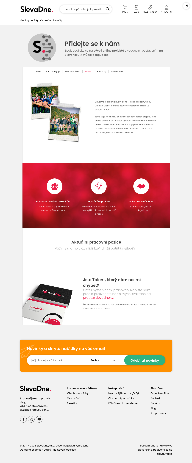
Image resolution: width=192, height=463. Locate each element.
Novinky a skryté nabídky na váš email (66, 349)
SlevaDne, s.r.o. (46, 446)
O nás (38, 71)
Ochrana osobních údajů (35, 450)
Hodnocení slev (72, 71)
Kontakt (155, 398)
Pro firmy (101, 71)
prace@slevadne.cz (98, 298)
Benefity (57, 20)
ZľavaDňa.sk (164, 454)
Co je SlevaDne (159, 393)
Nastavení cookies (64, 450)
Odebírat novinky (145, 360)
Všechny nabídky (29, 20)
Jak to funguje (53, 71)
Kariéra (88, 71)
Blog (153, 408)
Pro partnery (158, 413)
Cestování (45, 20)
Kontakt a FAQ (118, 71)
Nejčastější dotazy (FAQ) (123, 393)
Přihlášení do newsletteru (123, 403)
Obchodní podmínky (121, 398)
